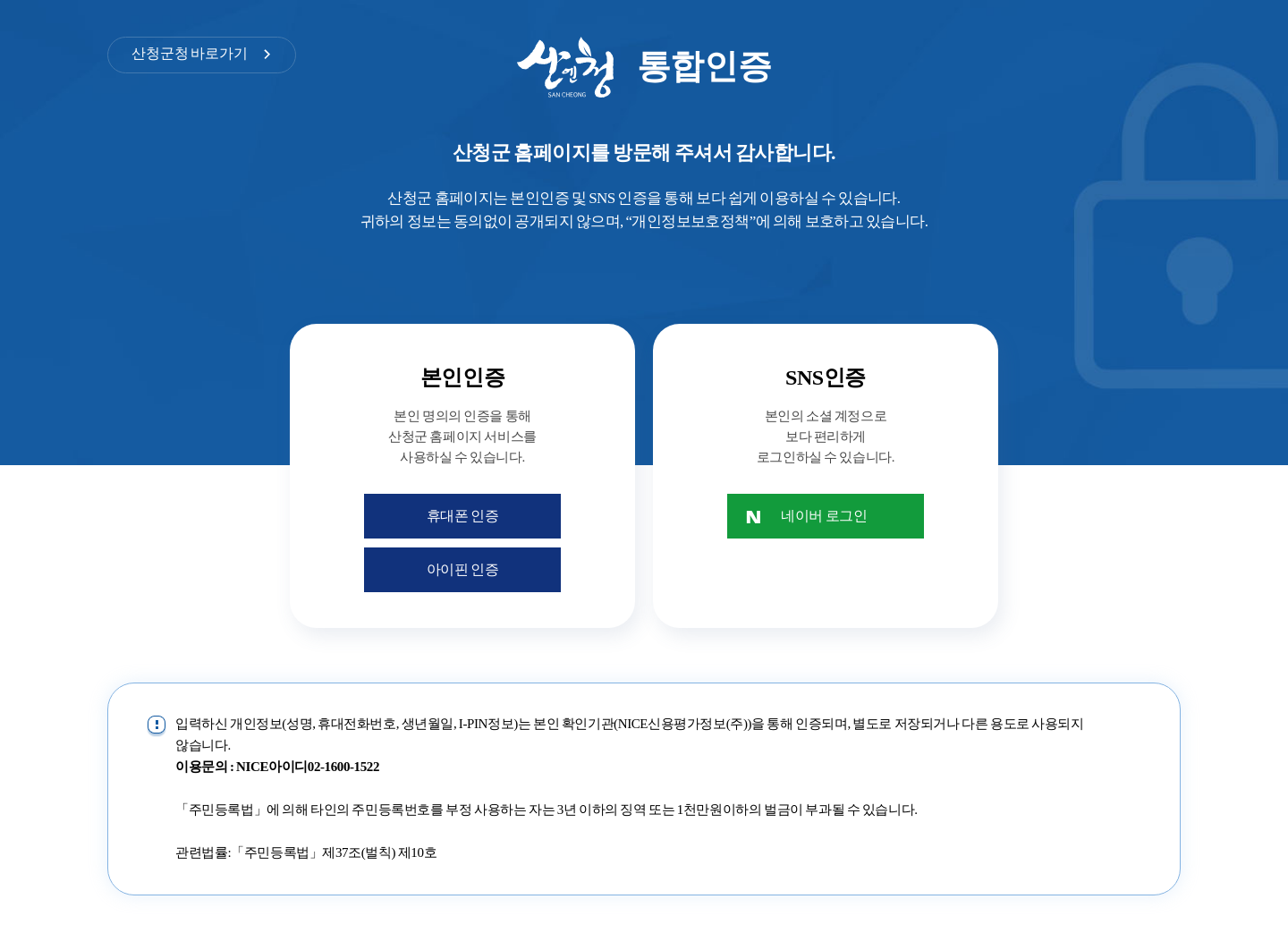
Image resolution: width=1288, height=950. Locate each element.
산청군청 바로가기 (189, 53)
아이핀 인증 (463, 569)
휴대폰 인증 (463, 515)
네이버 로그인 (824, 515)
